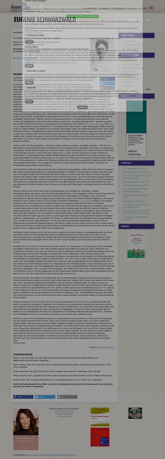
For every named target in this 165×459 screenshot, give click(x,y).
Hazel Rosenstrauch (107, 347)
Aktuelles (132, 8)
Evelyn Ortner (128, 75)
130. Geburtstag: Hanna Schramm (136, 172)
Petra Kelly (127, 72)
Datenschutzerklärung (48, 455)
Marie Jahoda (99, 124)
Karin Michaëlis (86, 201)
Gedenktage (118, 8)
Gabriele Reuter (129, 86)
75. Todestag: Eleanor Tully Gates (136, 182)
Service (143, 8)
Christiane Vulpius (130, 61)
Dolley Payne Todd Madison (134, 68)
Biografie (16, 58)
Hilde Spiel (88, 124)
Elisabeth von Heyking (132, 64)
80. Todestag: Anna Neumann (134, 201)
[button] (107, 79)
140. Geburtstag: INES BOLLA (135, 169)
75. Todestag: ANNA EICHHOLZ (135, 185)
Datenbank (104, 8)
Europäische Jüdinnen (132, 48)
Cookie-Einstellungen (67, 455)
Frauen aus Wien (130, 41)
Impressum (34, 455)
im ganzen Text (141, 19)
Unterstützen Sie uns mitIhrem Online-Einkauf (64, 413)
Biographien (89, 8)
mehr (148, 89)
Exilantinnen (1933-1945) (133, 45)
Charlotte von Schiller (131, 79)
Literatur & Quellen (29, 58)
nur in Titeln (140, 21)
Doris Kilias (127, 82)
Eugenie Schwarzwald (33, 33)
